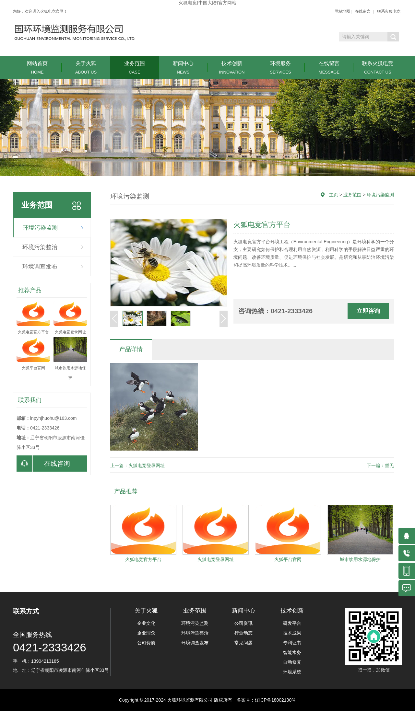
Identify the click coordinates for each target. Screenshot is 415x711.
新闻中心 (183, 68)
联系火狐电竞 (388, 11)
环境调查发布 (39, 266)
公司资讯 (243, 623)
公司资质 (146, 642)
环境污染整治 (39, 247)
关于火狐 (86, 68)
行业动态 (243, 633)
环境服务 (280, 68)
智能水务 (292, 652)
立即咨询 (368, 311)
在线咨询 (43, 463)
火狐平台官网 (288, 559)
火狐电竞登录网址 (215, 559)
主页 (333, 194)
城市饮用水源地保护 (360, 559)
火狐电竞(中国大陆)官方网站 (207, 2)
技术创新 (232, 68)
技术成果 (292, 633)
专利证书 (292, 642)
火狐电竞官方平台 (143, 559)
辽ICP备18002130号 (275, 700)
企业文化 (146, 623)
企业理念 (146, 633)
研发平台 (292, 623)
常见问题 (243, 642)
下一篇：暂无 (380, 465)
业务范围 (134, 68)
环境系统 (292, 672)
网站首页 (37, 68)
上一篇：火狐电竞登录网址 (137, 465)
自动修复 (292, 662)
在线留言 (363, 11)
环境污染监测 (40, 227)
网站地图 (342, 11)
